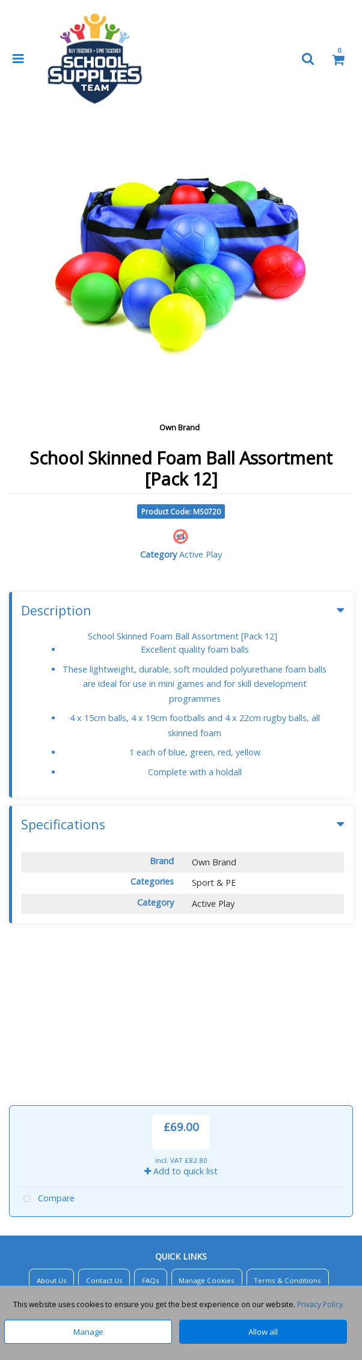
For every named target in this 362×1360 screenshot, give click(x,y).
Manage (88, 1331)
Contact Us (104, 1130)
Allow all (263, 1331)
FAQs (150, 1130)
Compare (46, 1049)
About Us (52, 1130)
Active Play (200, 554)
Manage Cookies (207, 1130)
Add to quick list (181, 1020)
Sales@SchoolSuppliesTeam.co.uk (188, 1269)
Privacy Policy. (321, 1304)
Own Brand (179, 427)
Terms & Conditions (287, 1130)
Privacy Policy (179, 1158)
